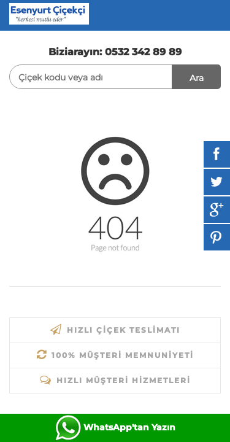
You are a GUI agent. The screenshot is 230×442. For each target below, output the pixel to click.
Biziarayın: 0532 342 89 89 (115, 52)
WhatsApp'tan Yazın (129, 427)
